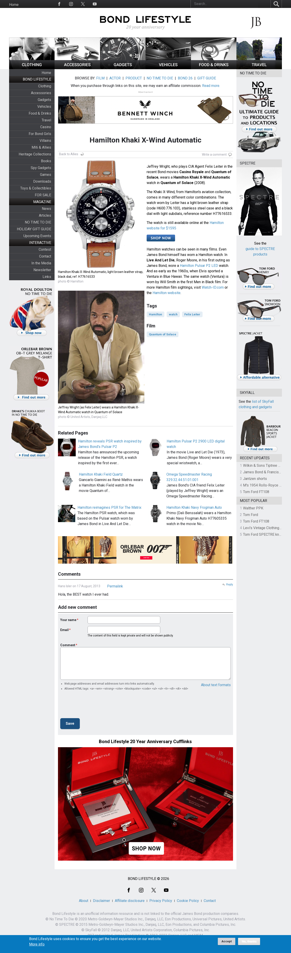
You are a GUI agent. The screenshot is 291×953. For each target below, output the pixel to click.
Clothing (44, 86)
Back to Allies (68, 154)
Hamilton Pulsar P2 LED (199, 265)
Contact (45, 256)
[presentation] (94, 706)
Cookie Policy (188, 901)
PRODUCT (133, 78)
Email (64, 630)
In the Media (41, 263)
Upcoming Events (37, 236)
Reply (229, 584)
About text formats (216, 685)
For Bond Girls (40, 134)
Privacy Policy (160, 901)
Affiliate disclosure (130, 901)
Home (14, 4)
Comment (67, 645)
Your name (68, 620)
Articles (45, 215)
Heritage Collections (35, 154)
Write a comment (214, 154)
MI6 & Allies (41, 147)
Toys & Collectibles (35, 188)
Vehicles (44, 106)
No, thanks (249, 941)
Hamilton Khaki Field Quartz (101, 474)
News (46, 208)
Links (47, 277)
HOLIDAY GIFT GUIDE (34, 229)
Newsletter (42, 270)
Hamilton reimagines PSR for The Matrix (109, 507)
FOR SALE (43, 195)
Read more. (211, 86)
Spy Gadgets (41, 168)
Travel (46, 120)
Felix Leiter (192, 314)
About (83, 901)
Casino (45, 127)
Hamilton (155, 314)
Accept (226, 941)
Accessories (41, 93)
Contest (45, 249)
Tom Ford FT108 (256, 492)
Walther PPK (253, 508)
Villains (45, 140)
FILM (100, 78)
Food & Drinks (40, 113)
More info (37, 944)
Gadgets (44, 100)
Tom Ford (250, 515)
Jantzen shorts (255, 478)
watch (173, 314)
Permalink (115, 586)
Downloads (42, 181)
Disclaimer (101, 901)
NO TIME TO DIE (38, 222)
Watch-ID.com (213, 287)
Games (45, 174)
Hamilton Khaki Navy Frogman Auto (194, 507)
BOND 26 (185, 78)
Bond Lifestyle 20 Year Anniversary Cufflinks (145, 741)
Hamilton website (167, 293)
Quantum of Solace (162, 334)
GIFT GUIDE (206, 78)
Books (46, 161)
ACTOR (115, 78)
